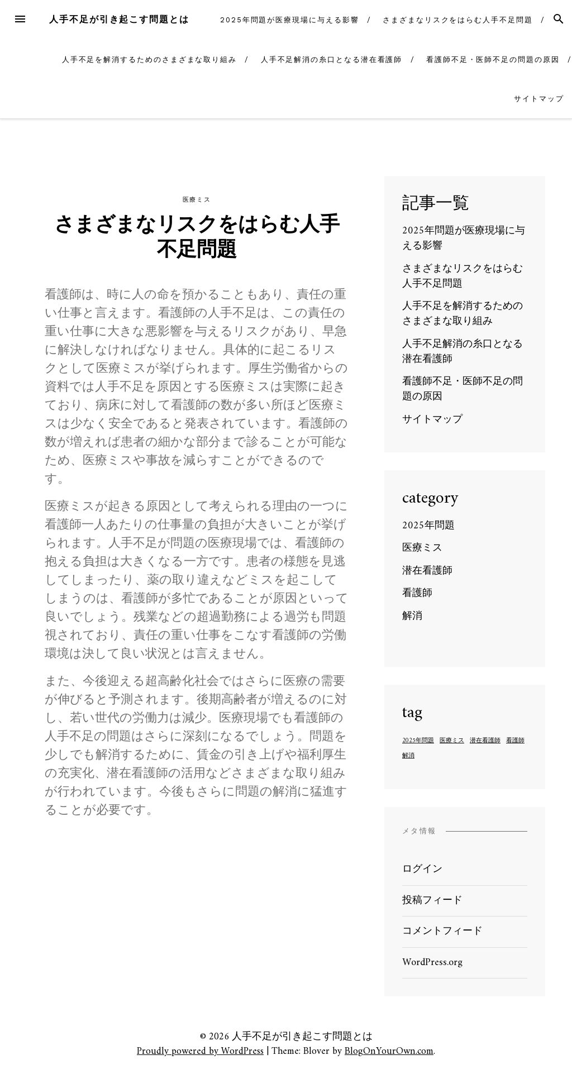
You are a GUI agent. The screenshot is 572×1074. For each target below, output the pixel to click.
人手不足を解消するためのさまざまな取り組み (149, 59)
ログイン (422, 869)
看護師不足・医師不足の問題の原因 (493, 59)
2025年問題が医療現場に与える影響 (289, 20)
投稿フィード (432, 900)
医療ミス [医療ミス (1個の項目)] (452, 741)
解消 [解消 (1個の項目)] (408, 756)
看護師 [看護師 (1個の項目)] (515, 741)
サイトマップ (539, 98)
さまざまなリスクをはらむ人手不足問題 (458, 20)
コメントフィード (442, 931)
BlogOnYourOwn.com (389, 1051)
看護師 (417, 593)
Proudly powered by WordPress (200, 1051)
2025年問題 (428, 525)
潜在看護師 (427, 571)
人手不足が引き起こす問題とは (119, 19)
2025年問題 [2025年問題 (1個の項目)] (418, 741)
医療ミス (197, 199)
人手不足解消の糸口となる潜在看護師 (332, 59)
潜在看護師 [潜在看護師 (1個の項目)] (485, 741)
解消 (412, 616)
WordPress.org (432, 962)
